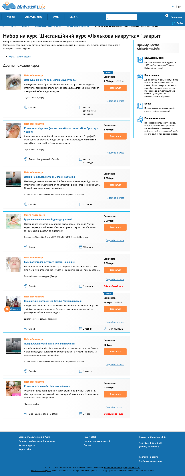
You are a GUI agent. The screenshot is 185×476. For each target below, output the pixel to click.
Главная (4, 25)
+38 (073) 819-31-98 (150, 442)
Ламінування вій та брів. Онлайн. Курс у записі (50, 80)
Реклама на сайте (148, 456)
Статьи (87, 445)
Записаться (115, 87)
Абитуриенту (33, 17)
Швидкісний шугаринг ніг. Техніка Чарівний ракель (53, 301)
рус (179, 6)
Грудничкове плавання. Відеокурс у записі (48, 219)
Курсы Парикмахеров (78, 25)
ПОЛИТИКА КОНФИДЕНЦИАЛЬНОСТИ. (122, 467)
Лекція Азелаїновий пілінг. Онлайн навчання (49, 343)
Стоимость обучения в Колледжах (37, 441)
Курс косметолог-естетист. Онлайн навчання (49, 262)
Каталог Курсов (27, 445)
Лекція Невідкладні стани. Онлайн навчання (49, 177)
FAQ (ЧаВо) (90, 436)
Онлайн (25, 25)
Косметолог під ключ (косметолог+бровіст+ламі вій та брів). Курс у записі (61, 130)
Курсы (11, 17)
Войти (180, 17)
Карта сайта (25, 449)
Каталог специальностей (97, 441)
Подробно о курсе (115, 100)
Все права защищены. (41, 470)
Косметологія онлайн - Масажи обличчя (47, 386)
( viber (142, 446)
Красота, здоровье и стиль (48, 25)
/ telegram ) (152, 446)
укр (173, 6)
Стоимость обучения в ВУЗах (34, 436)
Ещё (72, 17)
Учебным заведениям (150, 460)
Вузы (56, 17)
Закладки (160, 17)
